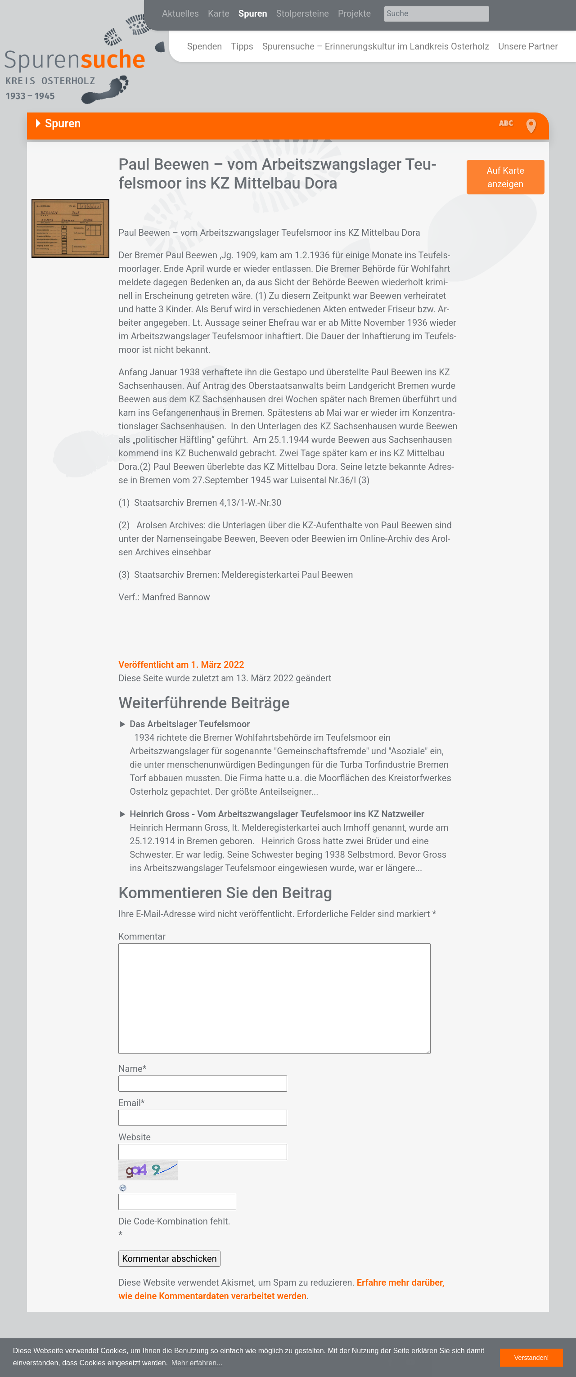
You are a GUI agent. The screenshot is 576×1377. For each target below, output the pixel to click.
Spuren (252, 13)
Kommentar (142, 936)
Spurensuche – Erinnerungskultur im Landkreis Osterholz (375, 46)
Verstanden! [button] (531, 1357)
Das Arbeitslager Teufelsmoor (190, 724)
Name (132, 1068)
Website (134, 1137)
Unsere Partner (528, 46)
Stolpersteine (302, 13)
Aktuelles (180, 13)
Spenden (204, 46)
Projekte (354, 13)
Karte (219, 13)
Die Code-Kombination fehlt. (174, 1221)
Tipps (242, 46)
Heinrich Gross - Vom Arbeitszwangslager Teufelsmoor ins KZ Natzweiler (277, 814)
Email (131, 1103)
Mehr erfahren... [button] (197, 1363)
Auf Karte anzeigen (505, 177)
